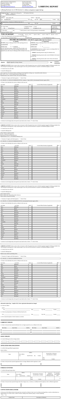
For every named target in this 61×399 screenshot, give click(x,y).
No (2, 395)
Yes (5, 395)
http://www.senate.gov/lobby (27, 6)
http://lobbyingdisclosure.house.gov (8, 6)
